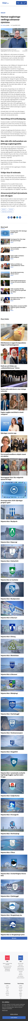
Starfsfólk (20, 971)
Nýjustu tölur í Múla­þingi (9, 693)
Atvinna (20, 988)
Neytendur (11, 209)
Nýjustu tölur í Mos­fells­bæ (10, 655)
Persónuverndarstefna (7, 966)
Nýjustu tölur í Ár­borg (8, 637)
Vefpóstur (20, 974)
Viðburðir (20, 990)
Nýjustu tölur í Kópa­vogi (9, 542)
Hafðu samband (21, 966)
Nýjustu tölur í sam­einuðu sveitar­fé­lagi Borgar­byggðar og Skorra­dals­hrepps (13, 775)
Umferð (20, 973)
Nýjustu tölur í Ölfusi (8, 852)
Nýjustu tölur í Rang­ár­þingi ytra (11, 915)
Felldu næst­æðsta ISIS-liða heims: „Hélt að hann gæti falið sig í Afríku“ (18, 290)
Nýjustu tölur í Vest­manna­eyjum (12, 733)
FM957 (20, 995)
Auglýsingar (20, 965)
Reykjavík (4, 209)
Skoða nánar (5, 1010)
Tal (20, 998)
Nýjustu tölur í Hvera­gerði (10, 815)
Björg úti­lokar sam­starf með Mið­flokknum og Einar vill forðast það (18, 308)
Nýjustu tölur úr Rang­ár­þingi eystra (13, 935)
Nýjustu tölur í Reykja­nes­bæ (10, 599)
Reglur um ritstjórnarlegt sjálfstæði (7, 964)
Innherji (20, 985)
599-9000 (8, 970)
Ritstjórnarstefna (21, 968)
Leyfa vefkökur (14, 1017)
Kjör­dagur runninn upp (8, 433)
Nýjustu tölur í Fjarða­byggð (10, 714)
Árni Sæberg (3, 25)
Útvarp (7, 995)
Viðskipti (7, 987)
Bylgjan (20, 993)
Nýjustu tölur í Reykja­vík (9, 521)
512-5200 (21, 963)
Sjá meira (14, 938)
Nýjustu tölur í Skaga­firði (9, 752)
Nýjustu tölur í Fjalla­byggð (10, 896)
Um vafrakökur (20, 976)
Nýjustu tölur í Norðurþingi (10, 834)
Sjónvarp (7, 993)
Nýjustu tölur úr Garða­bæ (9, 580)
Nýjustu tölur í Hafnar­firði (9, 561)
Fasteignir (20, 987)
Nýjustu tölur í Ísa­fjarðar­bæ (10, 796)
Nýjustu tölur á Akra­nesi (9, 674)
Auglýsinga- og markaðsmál (7, 211)
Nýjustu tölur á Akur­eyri (9, 618)
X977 (21, 996)
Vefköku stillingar (14, 1014)
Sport (7, 988)
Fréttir (7, 985)
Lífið (7, 990)
